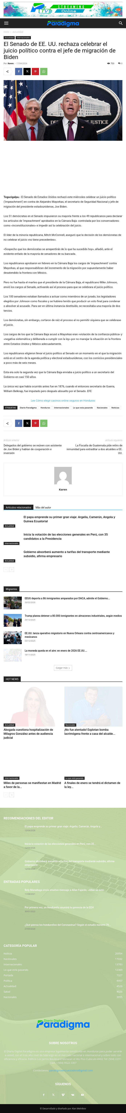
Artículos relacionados (18, 507)
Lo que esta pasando (83, 407)
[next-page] (11, 569)
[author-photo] (63, 484)
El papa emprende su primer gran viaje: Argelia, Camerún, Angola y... (63, 826)
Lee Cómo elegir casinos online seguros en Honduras (63, 400)
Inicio (6, 31)
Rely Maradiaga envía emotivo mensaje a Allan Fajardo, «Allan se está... (65, 890)
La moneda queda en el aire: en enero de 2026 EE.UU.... (56, 650)
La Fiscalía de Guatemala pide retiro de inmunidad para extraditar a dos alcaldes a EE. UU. (94, 449)
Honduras (45, 407)
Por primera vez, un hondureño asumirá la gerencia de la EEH (59, 907)
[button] (6, 23)
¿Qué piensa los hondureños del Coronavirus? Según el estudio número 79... (68, 924)
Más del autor (43, 507)
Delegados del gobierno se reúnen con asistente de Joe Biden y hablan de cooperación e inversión (33, 449)
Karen (11, 63)
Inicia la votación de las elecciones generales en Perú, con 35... (60, 843)
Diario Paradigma (28, 407)
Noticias (115, 407)
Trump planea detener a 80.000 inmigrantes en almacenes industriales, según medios (73, 615)
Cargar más (63, 667)
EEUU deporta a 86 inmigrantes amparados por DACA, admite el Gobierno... (67, 598)
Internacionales (23, 37)
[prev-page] (6, 569)
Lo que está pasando (75, 778)
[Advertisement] (63, 168)
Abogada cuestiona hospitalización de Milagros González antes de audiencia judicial (28, 733)
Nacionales (102, 407)
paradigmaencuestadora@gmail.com (71, 1070)
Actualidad (18, 31)
